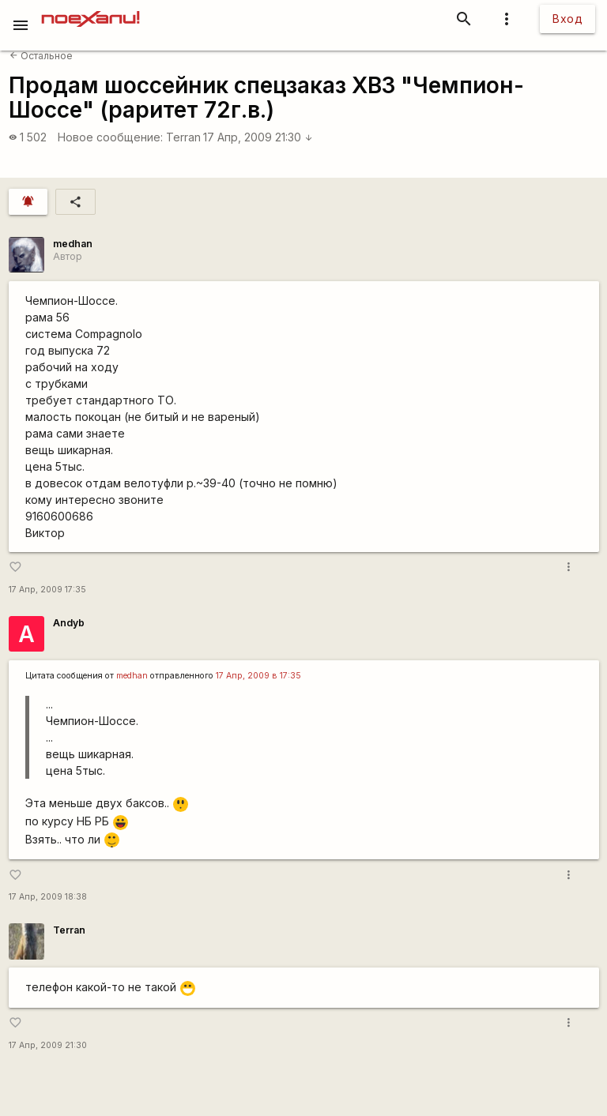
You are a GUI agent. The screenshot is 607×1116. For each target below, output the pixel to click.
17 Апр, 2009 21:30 (258, 137)
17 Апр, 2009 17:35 (47, 589)
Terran (183, 137)
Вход (567, 18)
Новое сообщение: (110, 137)
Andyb (69, 623)
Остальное (41, 56)
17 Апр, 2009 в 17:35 (258, 676)
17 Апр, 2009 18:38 (48, 897)
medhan (72, 244)
